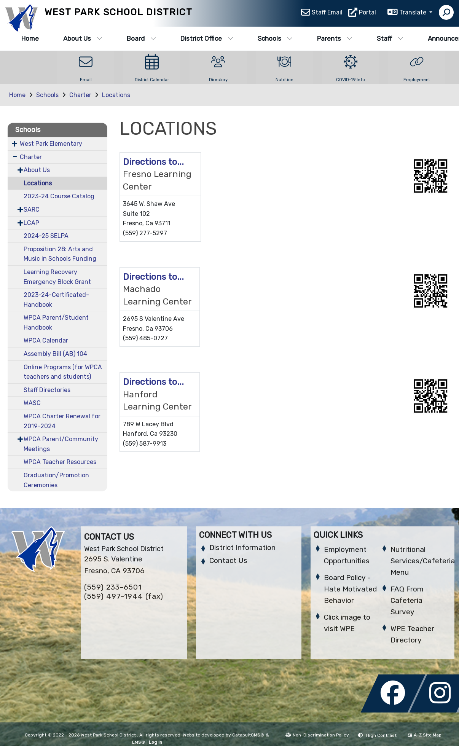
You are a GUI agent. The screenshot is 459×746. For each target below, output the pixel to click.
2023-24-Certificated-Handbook (56, 299)
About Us (82, 38)
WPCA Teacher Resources (60, 461)
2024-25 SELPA (46, 235)
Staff (390, 38)
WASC (32, 402)
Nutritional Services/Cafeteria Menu (422, 561)
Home (30, 38)
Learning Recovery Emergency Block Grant (57, 276)
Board (141, 38)
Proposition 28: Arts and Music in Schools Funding (60, 254)
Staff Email (327, 13)
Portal (367, 13)
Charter (80, 95)
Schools (275, 38)
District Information (242, 547)
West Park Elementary (51, 143)
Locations (116, 95)
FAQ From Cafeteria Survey (407, 600)
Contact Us (228, 560)
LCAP (31, 222)
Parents (334, 38)
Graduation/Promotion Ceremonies (56, 480)
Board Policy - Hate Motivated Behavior (350, 589)
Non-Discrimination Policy (317, 735)
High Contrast (381, 735)
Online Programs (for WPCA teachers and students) (63, 372)
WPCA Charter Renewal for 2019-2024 (62, 421)
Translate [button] (413, 13)
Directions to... (153, 161)
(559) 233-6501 (113, 587)
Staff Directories (47, 390)
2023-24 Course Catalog (59, 196)
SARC (32, 209)
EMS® (138, 742)
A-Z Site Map (424, 735)
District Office (206, 38)
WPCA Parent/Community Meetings (61, 444)
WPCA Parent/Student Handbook (56, 322)
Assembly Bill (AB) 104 (55, 353)
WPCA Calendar (46, 340)
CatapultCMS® (248, 735)
